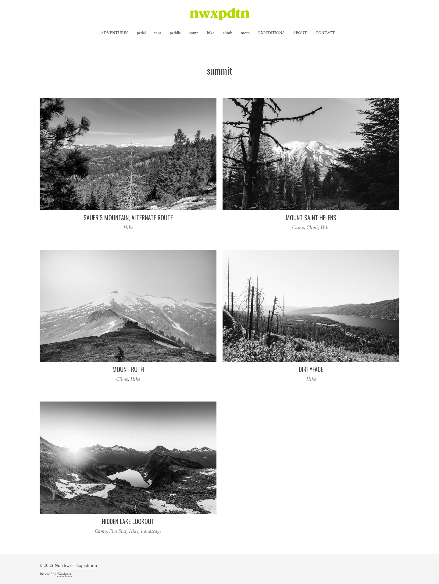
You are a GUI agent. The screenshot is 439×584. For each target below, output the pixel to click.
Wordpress (64, 574)
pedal (141, 33)
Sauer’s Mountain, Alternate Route (128, 217)
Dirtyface (311, 369)
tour (157, 33)
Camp (298, 227)
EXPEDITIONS (271, 33)
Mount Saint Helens (311, 217)
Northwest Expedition (76, 565)
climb (227, 33)
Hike (128, 227)
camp (193, 33)
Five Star (118, 531)
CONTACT (325, 33)
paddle (175, 33)
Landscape (151, 531)
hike (210, 33)
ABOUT (300, 33)
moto (245, 33)
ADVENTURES (114, 33)
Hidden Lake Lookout (128, 521)
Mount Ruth (128, 369)
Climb (312, 227)
